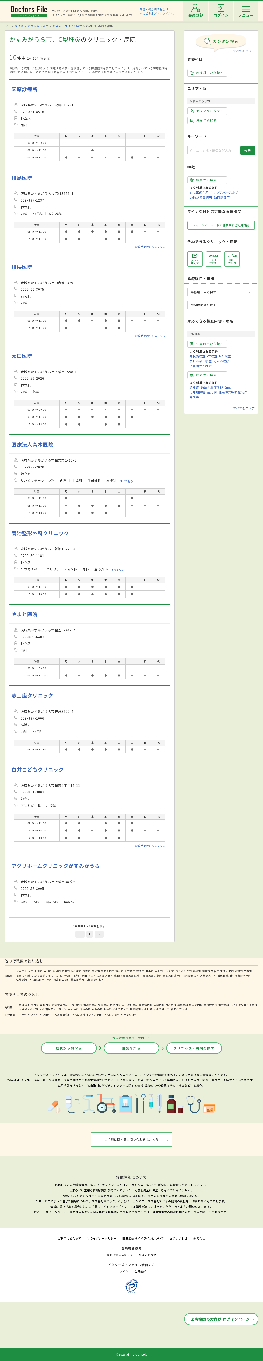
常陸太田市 (107, 971)
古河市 (48, 971)
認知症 (194, 387)
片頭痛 (194, 397)
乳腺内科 (164, 1009)
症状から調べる (69, 1048)
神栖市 (67, 975)
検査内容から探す (207, 343)
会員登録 (140, 1271)
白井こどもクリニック (38, 769)
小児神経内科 (94, 1014)
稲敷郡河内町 (24, 979)
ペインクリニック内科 (243, 1005)
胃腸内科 (45, 1005)
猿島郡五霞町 (62, 979)
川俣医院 (22, 266)
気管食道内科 (60, 1005)
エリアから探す (205, 111)
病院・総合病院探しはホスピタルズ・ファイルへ (157, 11)
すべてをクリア (244, 51)
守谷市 (215, 971)
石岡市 (57, 971)
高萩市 (119, 971)
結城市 (66, 971)
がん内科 (73, 1009)
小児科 (23, 1014)
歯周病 (212, 392)
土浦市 (38, 971)
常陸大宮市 (227, 971)
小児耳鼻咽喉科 (61, 1014)
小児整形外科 (129, 1014)
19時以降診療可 (201, 197)
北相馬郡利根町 (94, 979)
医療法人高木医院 (32, 444)
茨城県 (19, 26)
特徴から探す (203, 180)
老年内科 (123, 1009)
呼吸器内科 (76, 1005)
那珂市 (239, 971)
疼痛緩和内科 (138, 1009)
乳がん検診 (221, 361)
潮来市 (206, 971)
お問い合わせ (179, 1238)
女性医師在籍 (199, 192)
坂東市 (20, 975)
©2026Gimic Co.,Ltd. (131, 1354)
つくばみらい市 (100, 975)
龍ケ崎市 (76, 971)
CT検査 (212, 356)
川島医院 (22, 177)
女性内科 (97, 1009)
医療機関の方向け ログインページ (220, 1319)
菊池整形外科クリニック (40, 533)
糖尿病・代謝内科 (56, 1009)
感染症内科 (196, 1005)
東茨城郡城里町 (172, 975)
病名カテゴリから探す (67, 26)
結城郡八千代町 (42, 979)
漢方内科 (223, 1005)
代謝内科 (38, 1009)
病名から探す (203, 375)
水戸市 (20, 971)
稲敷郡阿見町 (243, 975)
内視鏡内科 (210, 1005)
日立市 (29, 971)
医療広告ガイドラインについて (143, 1238)
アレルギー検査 (201, 361)
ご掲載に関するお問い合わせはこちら (132, 1139)
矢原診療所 (25, 88)
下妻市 (87, 971)
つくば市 (169, 971)
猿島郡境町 (77, 979)
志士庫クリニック (32, 695)
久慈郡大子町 (208, 975)
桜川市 (58, 975)
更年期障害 (197, 392)
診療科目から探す (207, 72)
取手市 (150, 971)
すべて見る (126, 481)
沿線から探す (203, 120)
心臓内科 (159, 1005)
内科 (21, 1005)
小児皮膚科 (78, 1014)
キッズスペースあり (224, 192)
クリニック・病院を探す (194, 1048)
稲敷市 (29, 975)
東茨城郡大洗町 (152, 975)
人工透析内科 (130, 1005)
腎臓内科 (103, 1005)
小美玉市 (116, 975)
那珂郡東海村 (191, 975)
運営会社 (199, 1238)
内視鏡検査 (197, 356)
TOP (8, 26)
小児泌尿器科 (112, 1014)
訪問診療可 (222, 197)
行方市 (77, 975)
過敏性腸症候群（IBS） (217, 387)
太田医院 (22, 355)
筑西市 (248, 971)
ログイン (123, 1271)
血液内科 (171, 1005)
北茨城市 (129, 971)
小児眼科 (45, 1014)
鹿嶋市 (197, 971)
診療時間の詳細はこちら (150, 246)
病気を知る (131, 1048)
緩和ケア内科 (179, 1009)
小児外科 (33, 1014)
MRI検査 (225, 356)
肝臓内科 (152, 1009)
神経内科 (115, 1005)
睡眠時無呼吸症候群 (233, 392)
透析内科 (85, 1009)
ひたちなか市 (183, 971)
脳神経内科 (110, 1009)
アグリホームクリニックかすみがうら (56, 865)
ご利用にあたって (69, 1238)
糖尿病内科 (146, 1005)
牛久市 (159, 971)
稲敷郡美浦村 (225, 975)
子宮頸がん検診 (201, 366)
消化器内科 (32, 1005)
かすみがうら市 (38, 26)
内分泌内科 (25, 1009)
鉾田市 (86, 975)
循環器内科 (90, 1005)
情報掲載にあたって (120, 1255)
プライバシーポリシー (102, 1238)
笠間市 (140, 971)
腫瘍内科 (182, 1005)
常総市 (96, 971)
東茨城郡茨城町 (132, 975)
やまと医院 (25, 614)
